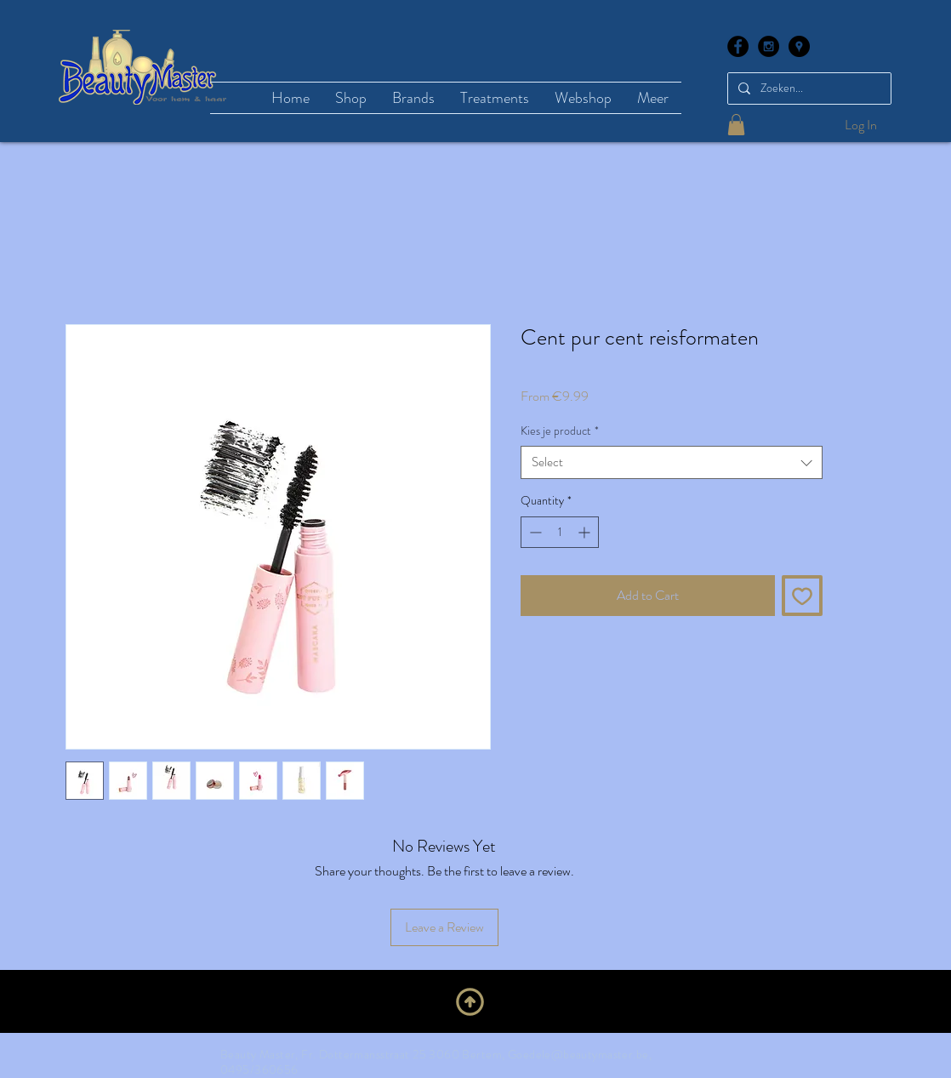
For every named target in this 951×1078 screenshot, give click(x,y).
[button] (736, 124)
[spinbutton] (559, 532)
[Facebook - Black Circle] (738, 46)
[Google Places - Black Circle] (799, 46)
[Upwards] (470, 1001)
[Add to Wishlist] (802, 595)
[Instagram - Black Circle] (768, 46)
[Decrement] (533, 532)
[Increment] (585, 532)
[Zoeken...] (807, 88)
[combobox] (672, 462)
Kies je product (560, 431)
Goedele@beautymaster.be (578, 1054)
